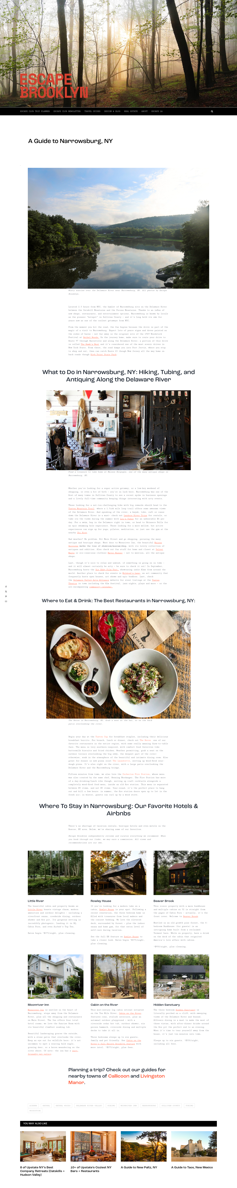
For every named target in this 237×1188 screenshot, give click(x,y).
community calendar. (101, 587)
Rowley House (106, 909)
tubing (189, 1106)
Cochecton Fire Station (136, 774)
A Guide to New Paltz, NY (139, 1167)
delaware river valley (89, 1106)
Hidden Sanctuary (185, 1010)
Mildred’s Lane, (131, 573)
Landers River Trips (135, 515)
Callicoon (118, 1076)
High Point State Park (103, 354)
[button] (189, 111)
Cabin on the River (130, 1013)
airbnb (33, 1106)
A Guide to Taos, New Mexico (192, 1167)
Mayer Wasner (115, 553)
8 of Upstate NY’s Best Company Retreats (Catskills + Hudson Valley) (42, 1171)
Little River (35, 909)
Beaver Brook (190, 916)
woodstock (35, 1111)
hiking (111, 1106)
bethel (46, 1106)
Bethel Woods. (91, 337)
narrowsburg (149, 1106)
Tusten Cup (102, 736)
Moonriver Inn (36, 1010)
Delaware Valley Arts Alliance (91, 580)
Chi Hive (82, 532)
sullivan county (171, 1106)
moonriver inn (129, 1106)
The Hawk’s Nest (90, 344)
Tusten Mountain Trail (81, 508)
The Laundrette (121, 761)
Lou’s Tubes (127, 519)
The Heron (145, 740)
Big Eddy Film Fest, (107, 569)
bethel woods (63, 1106)
